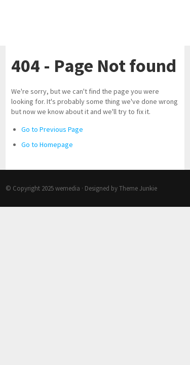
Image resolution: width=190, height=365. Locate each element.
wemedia (67, 188)
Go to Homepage (47, 144)
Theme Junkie (138, 188)
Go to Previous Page (52, 129)
